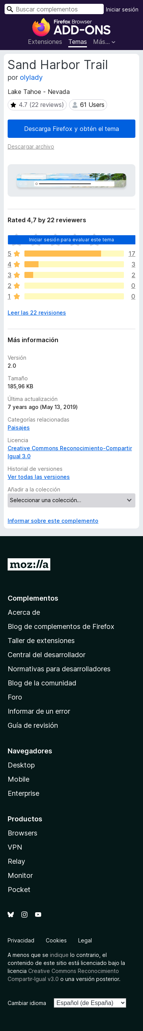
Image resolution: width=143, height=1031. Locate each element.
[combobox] (54, 9)
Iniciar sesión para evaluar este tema (71, 239)
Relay (16, 861)
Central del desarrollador (46, 655)
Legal (85, 940)
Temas (77, 41)
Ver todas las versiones (39, 476)
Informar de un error (39, 711)
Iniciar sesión (122, 9)
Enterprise (23, 793)
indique (59, 955)
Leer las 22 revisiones (37, 312)
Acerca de (24, 612)
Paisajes (19, 427)
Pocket (19, 890)
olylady (31, 77)
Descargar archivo (31, 146)
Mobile (18, 779)
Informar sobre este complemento (53, 520)
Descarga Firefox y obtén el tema (71, 129)
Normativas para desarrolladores (59, 669)
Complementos (33, 598)
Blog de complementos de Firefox (61, 626)
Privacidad (21, 940)
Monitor (20, 875)
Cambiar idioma (27, 1003)
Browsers (22, 833)
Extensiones (45, 41)
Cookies (56, 940)
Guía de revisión (33, 725)
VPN (15, 847)
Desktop (21, 765)
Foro (15, 697)
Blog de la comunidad (42, 683)
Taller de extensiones (41, 641)
